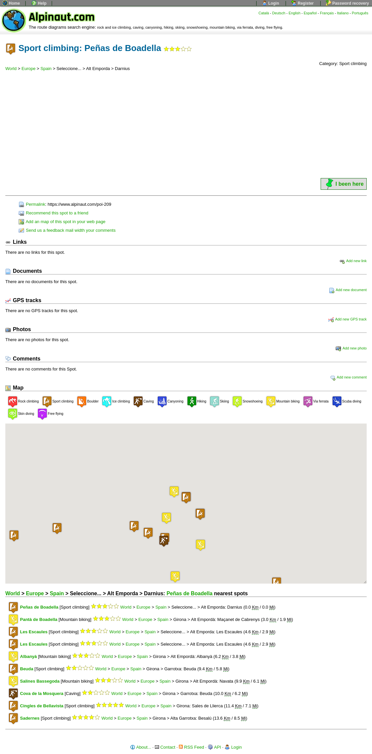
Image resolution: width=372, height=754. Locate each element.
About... (140, 747)
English (295, 13)
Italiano (343, 13)
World (11, 68)
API (214, 747)
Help (38, 3)
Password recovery (347, 3)
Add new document (348, 290)
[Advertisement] (186, 127)
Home (11, 3)
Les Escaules (33, 631)
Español (310, 13)
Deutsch (279, 13)
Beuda (26, 668)
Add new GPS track (347, 319)
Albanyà (28, 656)
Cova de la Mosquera (41, 693)
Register (302, 3)
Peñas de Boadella (189, 593)
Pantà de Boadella (38, 619)
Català (264, 13)
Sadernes (30, 718)
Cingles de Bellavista (41, 705)
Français (327, 13)
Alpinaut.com (62, 17)
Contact (165, 747)
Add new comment (348, 377)
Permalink (32, 204)
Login (270, 3)
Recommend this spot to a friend (53, 212)
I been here (344, 184)
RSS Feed (191, 747)
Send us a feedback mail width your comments (67, 230)
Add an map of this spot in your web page (62, 221)
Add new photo (351, 348)
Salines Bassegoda (40, 681)
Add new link (353, 261)
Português (360, 13)
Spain (45, 68)
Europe (29, 68)
